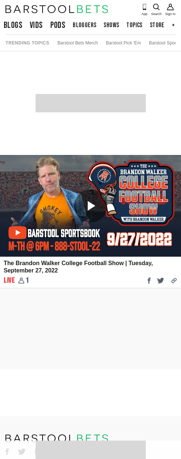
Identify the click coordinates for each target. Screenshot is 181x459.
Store (157, 25)
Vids (36, 25)
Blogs (13, 25)
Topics (134, 25)
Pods (58, 25)
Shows (111, 25)
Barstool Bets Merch (77, 43)
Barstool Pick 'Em (123, 43)
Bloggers (84, 25)
